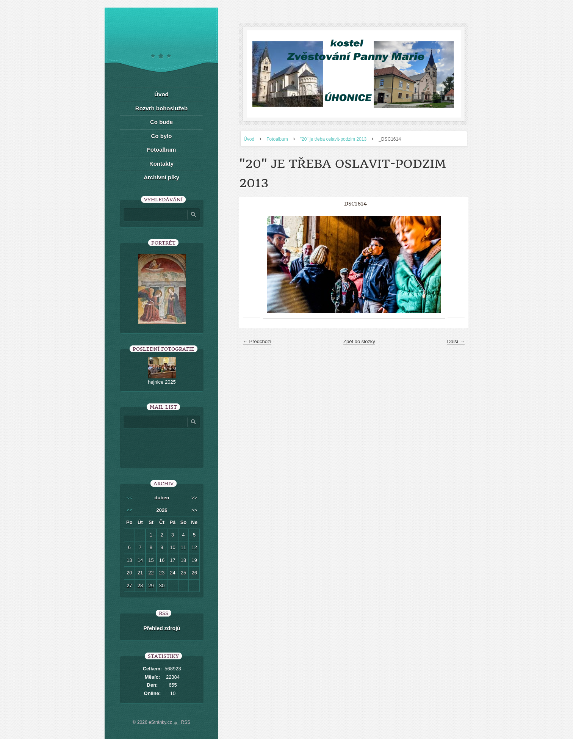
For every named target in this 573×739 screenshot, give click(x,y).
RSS (186, 722)
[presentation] (177, 445)
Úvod (249, 139)
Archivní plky (161, 177)
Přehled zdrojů (161, 628)
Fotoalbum (277, 139)
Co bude (161, 122)
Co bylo (161, 136)
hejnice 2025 (162, 382)
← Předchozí (257, 341)
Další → (456, 341)
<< (129, 498)
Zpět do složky (359, 341)
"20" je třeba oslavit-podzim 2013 (333, 139)
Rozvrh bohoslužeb (161, 108)
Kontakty (161, 163)
